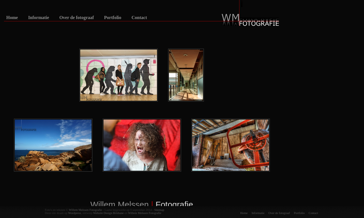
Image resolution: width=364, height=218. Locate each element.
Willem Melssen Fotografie (85, 209)
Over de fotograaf (76, 17)
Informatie (38, 17)
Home (12, 17)
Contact (139, 17)
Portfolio (112, 17)
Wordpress (74, 213)
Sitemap (159, 209)
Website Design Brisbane (108, 213)
